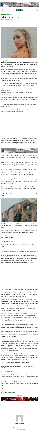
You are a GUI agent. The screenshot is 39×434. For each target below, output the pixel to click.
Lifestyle (5, 12)
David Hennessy (5, 19)
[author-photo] (19, 418)
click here (13, 392)
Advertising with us (13, 427)
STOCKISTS (28, 427)
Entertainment (10, 12)
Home (2, 12)
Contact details (21, 427)
